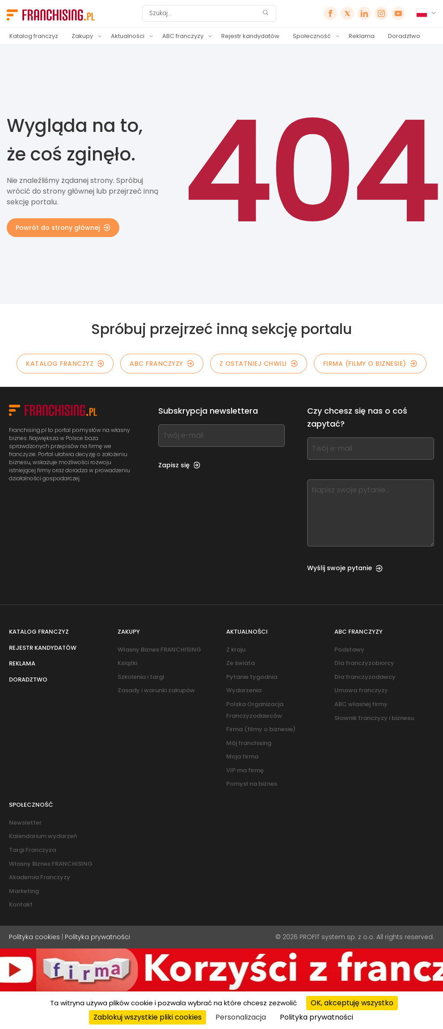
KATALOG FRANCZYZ (65, 363)
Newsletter (25, 822)
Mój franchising (248, 743)
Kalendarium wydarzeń (43, 836)
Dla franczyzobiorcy (364, 663)
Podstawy (349, 649)
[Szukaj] (203, 13)
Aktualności (127, 36)
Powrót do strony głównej (63, 227)
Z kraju (235, 649)
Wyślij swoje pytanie (345, 567)
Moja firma (242, 756)
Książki (127, 663)
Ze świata (240, 663)
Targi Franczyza (32, 850)
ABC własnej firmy (361, 704)
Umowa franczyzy (361, 690)
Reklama (362, 36)
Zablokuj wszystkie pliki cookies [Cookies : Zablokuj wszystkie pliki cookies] (147, 1017)
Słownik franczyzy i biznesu (374, 718)
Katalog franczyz (33, 36)
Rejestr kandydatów (250, 36)
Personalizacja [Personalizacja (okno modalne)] (240, 1017)
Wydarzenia (244, 690)
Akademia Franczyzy (39, 877)
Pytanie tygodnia (251, 677)
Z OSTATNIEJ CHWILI (258, 363)
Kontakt (21, 904)
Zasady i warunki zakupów (156, 690)
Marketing (24, 891)
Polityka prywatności (97, 936)
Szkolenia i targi (141, 677)
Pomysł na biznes (251, 783)
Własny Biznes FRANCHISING (159, 649)
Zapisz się (179, 465)
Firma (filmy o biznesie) (370, 363)
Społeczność (312, 36)
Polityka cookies (34, 936)
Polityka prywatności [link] (316, 1017)
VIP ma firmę (245, 770)
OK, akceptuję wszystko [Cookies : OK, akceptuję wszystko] (352, 1003)
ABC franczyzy (182, 36)
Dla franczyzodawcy (365, 677)
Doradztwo (404, 36)
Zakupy (82, 36)
